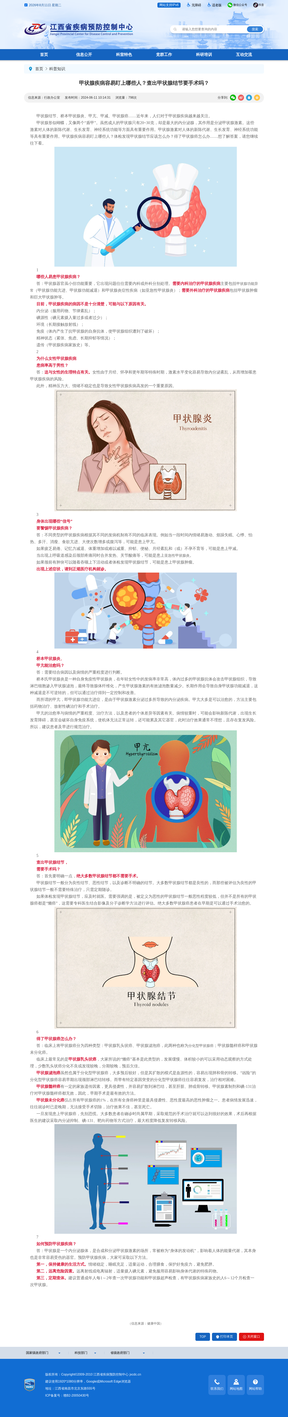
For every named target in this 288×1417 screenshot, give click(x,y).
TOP (202, 1336)
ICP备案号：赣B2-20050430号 (67, 1395)
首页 (44, 54)
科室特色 (124, 54)
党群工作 (164, 54)
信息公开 (84, 54)
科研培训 (204, 54)
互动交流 (244, 54)
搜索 (255, 29)
